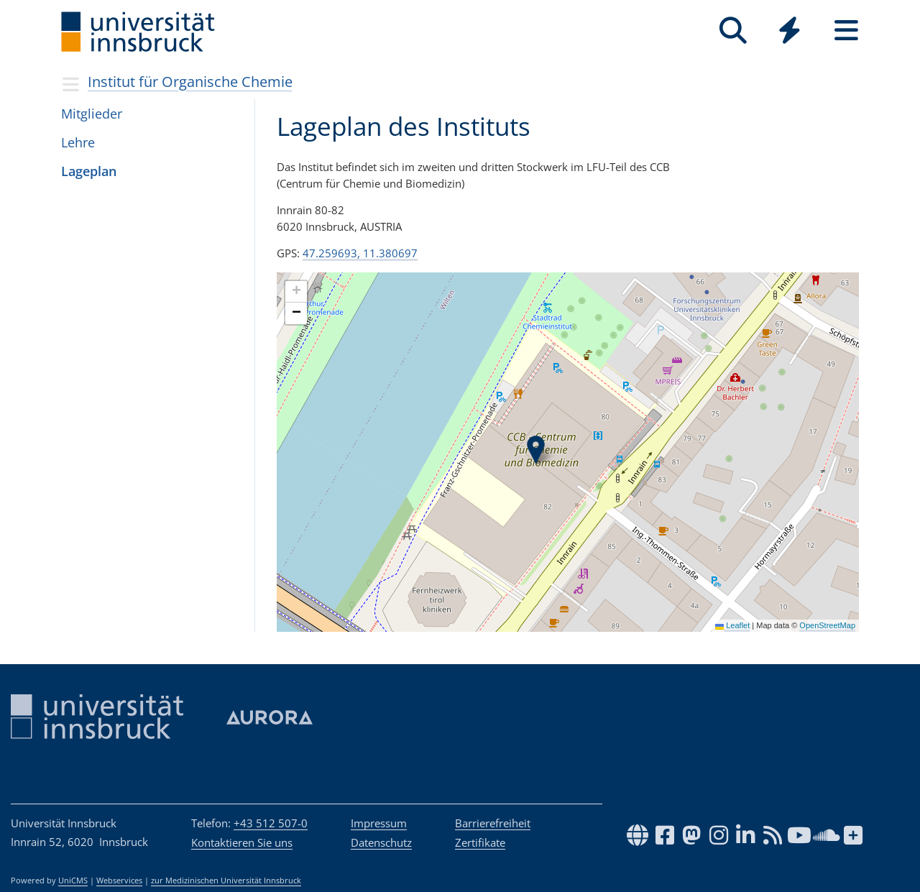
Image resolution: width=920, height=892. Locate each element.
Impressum (379, 823)
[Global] (789, 32)
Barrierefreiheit (492, 823)
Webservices (119, 880)
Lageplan (88, 171)
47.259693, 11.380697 (360, 253)
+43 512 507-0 (271, 823)
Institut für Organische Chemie (190, 81)
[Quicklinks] (789, 30)
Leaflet (732, 625)
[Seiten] (846, 30)
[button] (536, 450)
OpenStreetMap (827, 625)
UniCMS (73, 880)
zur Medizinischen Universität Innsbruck (226, 880)
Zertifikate (480, 842)
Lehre (78, 142)
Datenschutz (381, 842)
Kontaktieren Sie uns (242, 842)
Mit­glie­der (91, 113)
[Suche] (732, 30)
